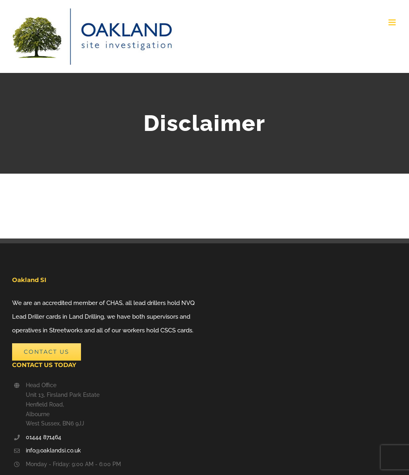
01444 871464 (43, 437)
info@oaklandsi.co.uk (53, 450)
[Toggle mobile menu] (392, 22)
